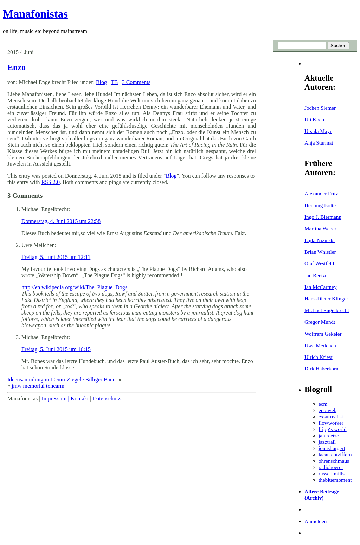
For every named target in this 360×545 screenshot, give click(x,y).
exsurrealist (331, 416)
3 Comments (136, 82)
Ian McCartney (320, 287)
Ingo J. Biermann (322, 217)
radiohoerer (331, 467)
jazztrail (327, 442)
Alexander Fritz (321, 193)
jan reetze (329, 435)
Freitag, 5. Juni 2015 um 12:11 (55, 257)
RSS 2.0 (50, 182)
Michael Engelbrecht (326, 310)
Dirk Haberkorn (321, 369)
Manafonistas (35, 13)
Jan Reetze (315, 275)
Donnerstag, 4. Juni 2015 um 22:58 (61, 221)
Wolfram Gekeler (322, 334)
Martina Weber (320, 229)
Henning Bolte (320, 205)
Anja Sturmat (318, 143)
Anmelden (315, 521)
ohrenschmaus (334, 461)
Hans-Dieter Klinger (326, 299)
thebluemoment (335, 480)
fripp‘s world (333, 429)
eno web (327, 410)
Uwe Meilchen (320, 345)
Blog (101, 82)
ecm (323, 404)
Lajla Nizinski (319, 240)
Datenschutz (106, 398)
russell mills (332, 473)
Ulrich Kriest (318, 357)
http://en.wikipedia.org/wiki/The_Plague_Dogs (74, 287)
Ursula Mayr (318, 131)
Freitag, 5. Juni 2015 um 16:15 (56, 349)
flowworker (331, 423)
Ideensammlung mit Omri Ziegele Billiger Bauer (62, 379)
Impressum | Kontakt (65, 398)
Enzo (16, 67)
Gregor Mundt (319, 322)
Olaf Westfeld (319, 263)
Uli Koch (314, 119)
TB (114, 82)
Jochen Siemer (320, 108)
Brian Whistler (320, 252)
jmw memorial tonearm (38, 386)
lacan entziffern (335, 454)
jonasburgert (332, 448)
